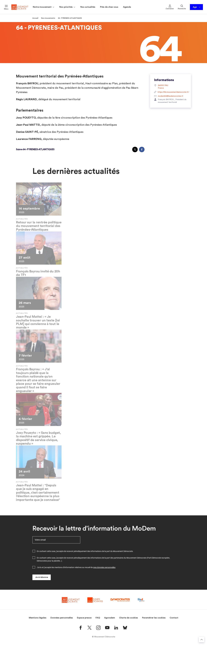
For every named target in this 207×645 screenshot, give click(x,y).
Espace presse (84, 618)
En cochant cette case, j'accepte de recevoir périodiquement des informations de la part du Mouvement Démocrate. (85, 551)
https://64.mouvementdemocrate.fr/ (170, 92)
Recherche (182, 6)
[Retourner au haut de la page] (201, 639)
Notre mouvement (44, 7)
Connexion (170, 6)
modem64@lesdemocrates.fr (168, 96)
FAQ (98, 618)
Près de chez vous (109, 7)
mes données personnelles (104, 567)
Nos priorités (67, 7)
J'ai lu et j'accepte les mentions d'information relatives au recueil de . (76, 567)
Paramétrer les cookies (154, 618)
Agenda (127, 7)
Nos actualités (87, 7)
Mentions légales (37, 618)
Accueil (35, 18)
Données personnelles (61, 618)
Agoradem (109, 618)
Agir (197, 7)
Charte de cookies (128, 618)
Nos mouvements (48, 18)
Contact (174, 618)
